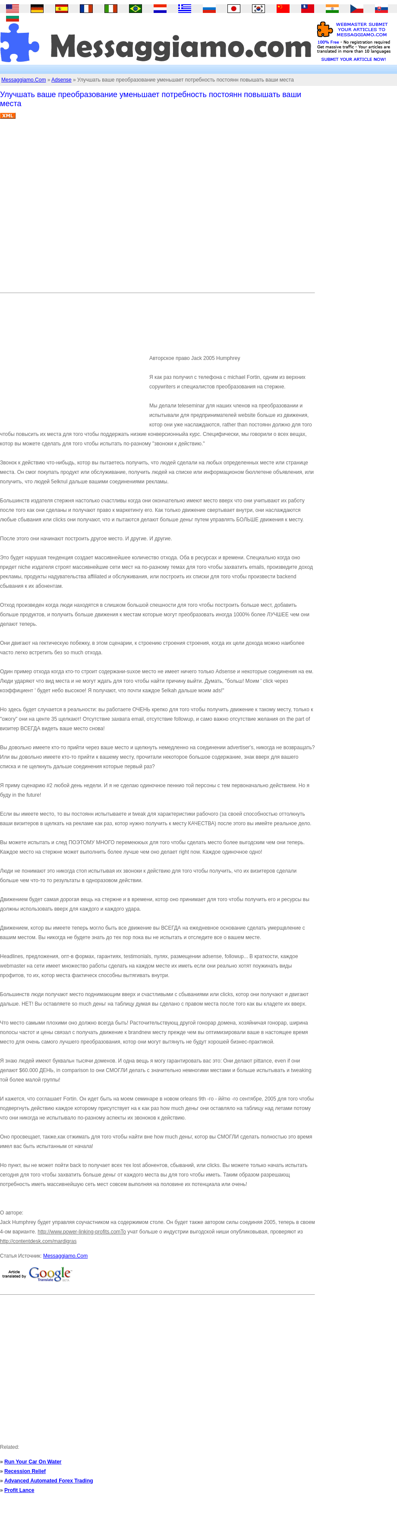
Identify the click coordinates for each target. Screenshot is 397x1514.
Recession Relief (25, 1471)
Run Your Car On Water (32, 1462)
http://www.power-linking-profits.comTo (82, 1232)
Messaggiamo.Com (23, 80)
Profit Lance (19, 1490)
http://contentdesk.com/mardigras (38, 1241)
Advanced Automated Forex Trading (48, 1481)
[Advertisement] (81, 209)
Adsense (61, 80)
